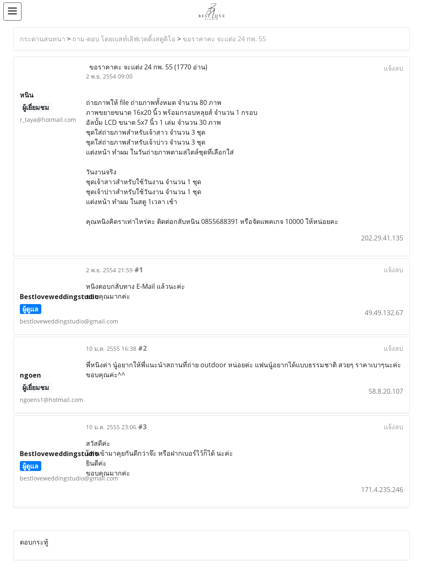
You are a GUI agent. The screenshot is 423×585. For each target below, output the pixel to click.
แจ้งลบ (393, 68)
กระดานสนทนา (42, 38)
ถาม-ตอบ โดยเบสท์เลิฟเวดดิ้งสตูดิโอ (124, 38)
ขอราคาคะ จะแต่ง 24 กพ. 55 (224, 38)
